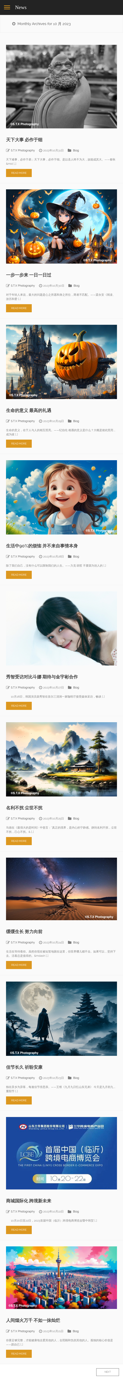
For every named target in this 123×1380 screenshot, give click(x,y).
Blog (76, 150)
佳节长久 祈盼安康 (24, 1067)
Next (108, 1372)
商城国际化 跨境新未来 (28, 1200)
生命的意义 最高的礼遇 (28, 410)
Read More (19, 172)
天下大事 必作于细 (24, 139)
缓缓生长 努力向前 (24, 931)
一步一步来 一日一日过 (28, 275)
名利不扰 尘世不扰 (24, 807)
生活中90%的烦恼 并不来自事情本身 (42, 545)
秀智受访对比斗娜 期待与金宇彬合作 (42, 676)
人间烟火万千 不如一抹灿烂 (33, 1320)
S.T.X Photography (23, 150)
